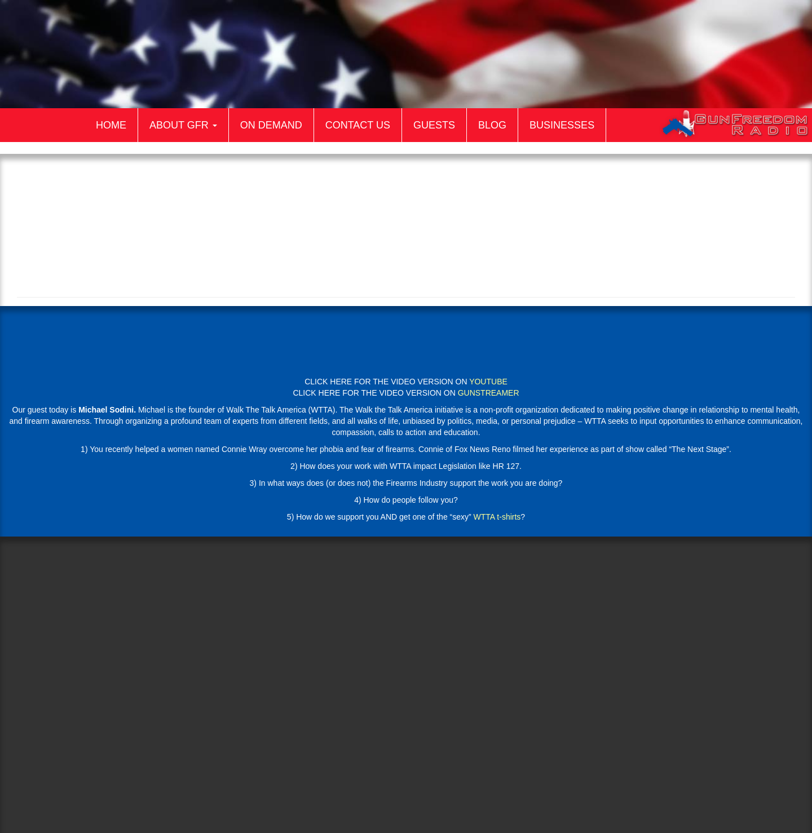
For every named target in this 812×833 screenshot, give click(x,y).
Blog (492, 125)
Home (111, 125)
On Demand (271, 125)
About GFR (183, 125)
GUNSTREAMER (488, 392)
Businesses (561, 125)
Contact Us (357, 125)
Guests (434, 125)
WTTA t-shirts (497, 516)
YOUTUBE (488, 381)
